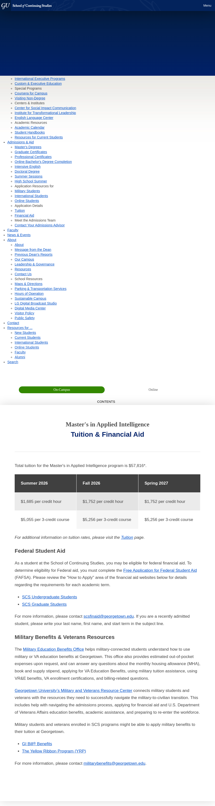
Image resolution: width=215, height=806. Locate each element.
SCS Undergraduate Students (49, 597)
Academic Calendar (30, 127)
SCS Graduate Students (44, 604)
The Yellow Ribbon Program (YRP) (54, 751)
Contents (107, 401)
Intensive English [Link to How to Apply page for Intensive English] (28, 167)
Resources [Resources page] (23, 269)
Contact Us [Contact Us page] (23, 274)
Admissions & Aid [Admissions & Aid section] (20, 142)
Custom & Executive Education (38, 83)
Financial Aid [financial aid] (24, 215)
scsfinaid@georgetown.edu (109, 616)
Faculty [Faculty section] (12, 230)
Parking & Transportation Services (41, 289)
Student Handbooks (30, 132)
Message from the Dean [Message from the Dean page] (33, 250)
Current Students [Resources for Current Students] (28, 337)
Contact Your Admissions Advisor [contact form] (40, 225)
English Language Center (34, 118)
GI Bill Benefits (37, 744)
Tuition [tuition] (20, 210)
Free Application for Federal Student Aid (160, 570)
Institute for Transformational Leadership (45, 113)
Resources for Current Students (39, 137)
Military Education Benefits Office (53, 649)
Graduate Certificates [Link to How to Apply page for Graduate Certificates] (31, 152)
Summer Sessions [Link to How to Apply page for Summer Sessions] (29, 176)
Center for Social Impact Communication (45, 108)
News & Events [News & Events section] (19, 235)
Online (153, 390)
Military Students (27, 191)
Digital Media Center (30, 308)
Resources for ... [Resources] (20, 328)
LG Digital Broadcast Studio (36, 303)
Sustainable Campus (30, 298)
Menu (207, 5)
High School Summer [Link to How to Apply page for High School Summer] (31, 181)
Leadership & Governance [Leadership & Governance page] (35, 264)
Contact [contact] (13, 323)
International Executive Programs (40, 79)
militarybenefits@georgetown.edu (115, 763)
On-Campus (62, 390)
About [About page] (19, 245)
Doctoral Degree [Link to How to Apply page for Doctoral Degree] (27, 171)
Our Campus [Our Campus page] (24, 259)
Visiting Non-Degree (30, 98)
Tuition (127, 537)
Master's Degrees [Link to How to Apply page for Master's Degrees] (28, 147)
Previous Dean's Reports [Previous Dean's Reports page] (33, 254)
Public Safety (25, 318)
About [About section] (11, 240)
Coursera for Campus (31, 93)
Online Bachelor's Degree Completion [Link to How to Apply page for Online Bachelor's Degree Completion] (43, 162)
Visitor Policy (24, 313)
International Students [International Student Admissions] (31, 196)
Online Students (27, 201)
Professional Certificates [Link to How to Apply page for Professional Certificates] (33, 157)
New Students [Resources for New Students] (25, 333)
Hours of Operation (29, 294)
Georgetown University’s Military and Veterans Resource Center (73, 690)
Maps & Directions (29, 284)
